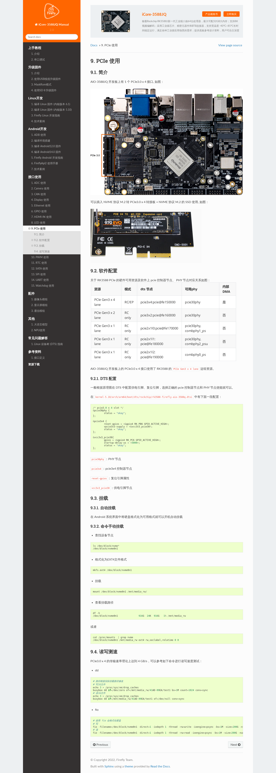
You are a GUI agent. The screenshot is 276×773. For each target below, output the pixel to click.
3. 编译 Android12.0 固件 (46, 146)
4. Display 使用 (40, 199)
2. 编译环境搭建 (40, 140)
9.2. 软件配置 (40, 240)
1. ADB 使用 (38, 134)
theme (129, 766)
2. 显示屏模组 (39, 305)
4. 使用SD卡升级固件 (44, 90)
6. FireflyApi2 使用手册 (44, 163)
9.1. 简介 (39, 234)
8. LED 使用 (38, 222)
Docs (93, 45)
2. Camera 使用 (40, 188)
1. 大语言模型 (39, 324)
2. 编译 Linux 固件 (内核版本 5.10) (51, 109)
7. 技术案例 (38, 169)
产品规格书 (211, 14)
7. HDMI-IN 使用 (41, 216)
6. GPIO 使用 (39, 211)
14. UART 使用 (40, 279)
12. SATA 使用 (39, 268)
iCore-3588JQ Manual (53, 24)
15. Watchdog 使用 (42, 285)
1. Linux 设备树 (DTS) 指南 (47, 344)
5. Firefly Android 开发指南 (47, 157)
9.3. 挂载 (37, 245)
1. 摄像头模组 (39, 299)
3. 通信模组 (38, 310)
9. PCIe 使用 (37, 228)
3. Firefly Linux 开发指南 (45, 115)
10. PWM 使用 (40, 257)
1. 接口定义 (38, 357)
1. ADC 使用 (38, 182)
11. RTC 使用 (39, 262)
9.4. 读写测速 (42, 251)
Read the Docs (160, 766)
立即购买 (232, 14)
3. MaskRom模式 (41, 84)
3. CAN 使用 (38, 194)
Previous (100, 744)
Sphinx (109, 766)
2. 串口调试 (38, 59)
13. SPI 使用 (38, 274)
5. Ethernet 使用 (40, 205)
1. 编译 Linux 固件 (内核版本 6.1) (50, 104)
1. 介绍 (35, 53)
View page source (230, 45)
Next (236, 744)
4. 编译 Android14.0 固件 (46, 151)
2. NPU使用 (38, 330)
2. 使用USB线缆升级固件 (46, 78)
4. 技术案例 (38, 121)
